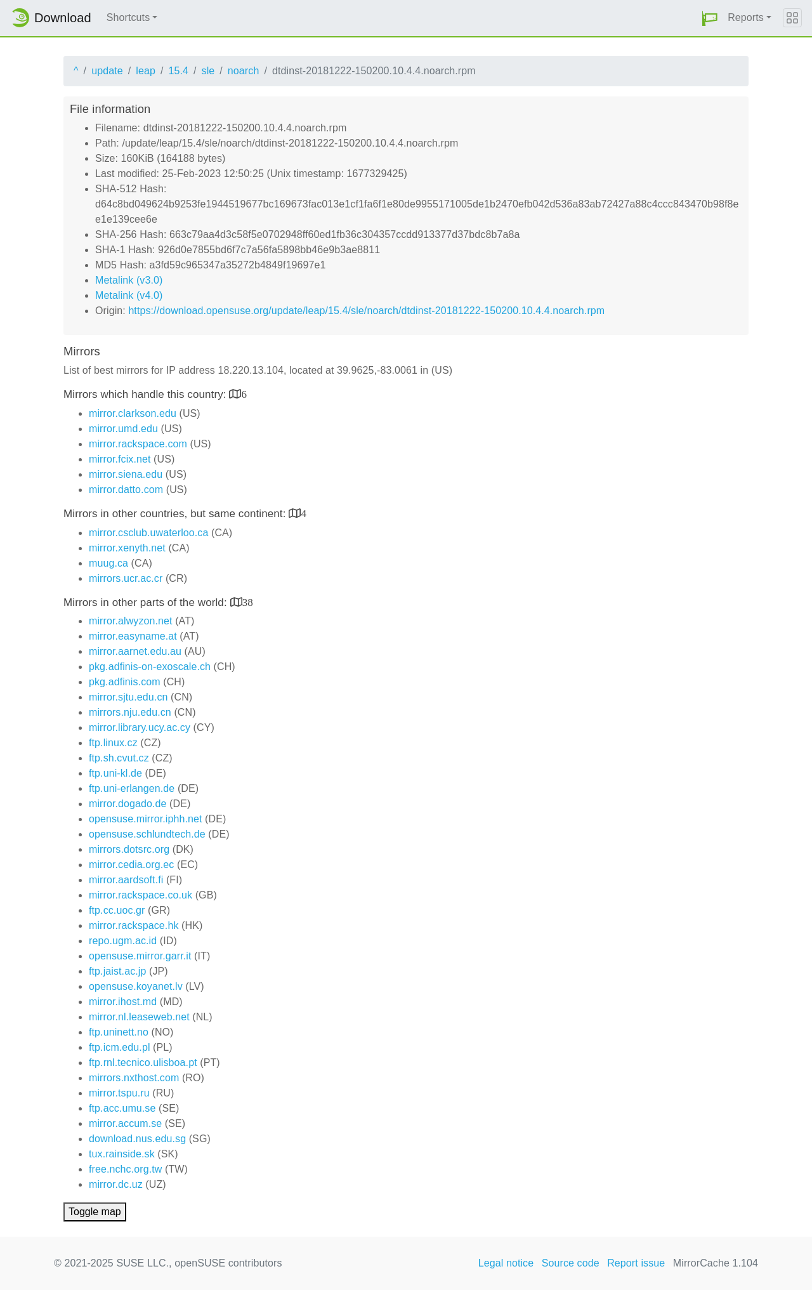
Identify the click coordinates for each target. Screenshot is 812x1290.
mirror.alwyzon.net (131, 620)
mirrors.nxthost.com (134, 1077)
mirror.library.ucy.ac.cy (139, 727)
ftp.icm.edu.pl (119, 1047)
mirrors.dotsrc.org (129, 849)
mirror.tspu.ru (119, 1093)
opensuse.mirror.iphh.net (145, 818)
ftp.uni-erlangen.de (131, 788)
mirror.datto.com (126, 489)
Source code (570, 1263)
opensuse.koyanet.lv (136, 986)
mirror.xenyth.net (127, 548)
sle (208, 70)
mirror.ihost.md (123, 1001)
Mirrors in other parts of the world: (146, 602)
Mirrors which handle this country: (146, 394)
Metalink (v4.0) (128, 295)
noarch (243, 70)
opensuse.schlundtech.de (147, 834)
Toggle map (95, 1211)
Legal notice (506, 1263)
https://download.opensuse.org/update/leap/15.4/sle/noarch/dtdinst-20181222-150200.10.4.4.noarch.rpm (366, 310)
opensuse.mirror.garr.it (140, 956)
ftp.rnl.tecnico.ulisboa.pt (143, 1062)
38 (247, 601)
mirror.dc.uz (116, 1184)
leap (145, 70)
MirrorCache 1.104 (715, 1263)
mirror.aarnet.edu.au (135, 651)
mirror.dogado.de (128, 803)
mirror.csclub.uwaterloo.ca (148, 532)
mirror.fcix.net (120, 459)
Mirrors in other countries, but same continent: (176, 514)
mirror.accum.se (125, 1123)
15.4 (178, 70)
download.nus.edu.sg (137, 1138)
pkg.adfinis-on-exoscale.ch (150, 666)
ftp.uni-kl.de (115, 773)
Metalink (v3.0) (128, 280)
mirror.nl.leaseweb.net (139, 1016)
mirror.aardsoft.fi (126, 879)
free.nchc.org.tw (125, 1169)
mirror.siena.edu (125, 474)
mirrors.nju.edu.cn (130, 712)
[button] (710, 18)
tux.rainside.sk (122, 1153)
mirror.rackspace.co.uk (140, 895)
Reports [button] (746, 17)
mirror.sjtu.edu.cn (128, 697)
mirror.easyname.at (133, 636)
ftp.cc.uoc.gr (117, 910)
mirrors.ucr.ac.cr (125, 578)
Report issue (636, 1263)
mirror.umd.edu (123, 428)
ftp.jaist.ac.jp (117, 971)
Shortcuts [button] (128, 17)
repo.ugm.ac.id (123, 940)
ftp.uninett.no (118, 1032)
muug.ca (108, 563)
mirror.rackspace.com (138, 443)
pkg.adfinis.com (124, 681)
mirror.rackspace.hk (134, 925)
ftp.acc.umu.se (122, 1108)
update (107, 70)
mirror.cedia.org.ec (131, 864)
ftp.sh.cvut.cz (119, 758)
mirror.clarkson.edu (132, 413)
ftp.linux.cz (113, 742)
